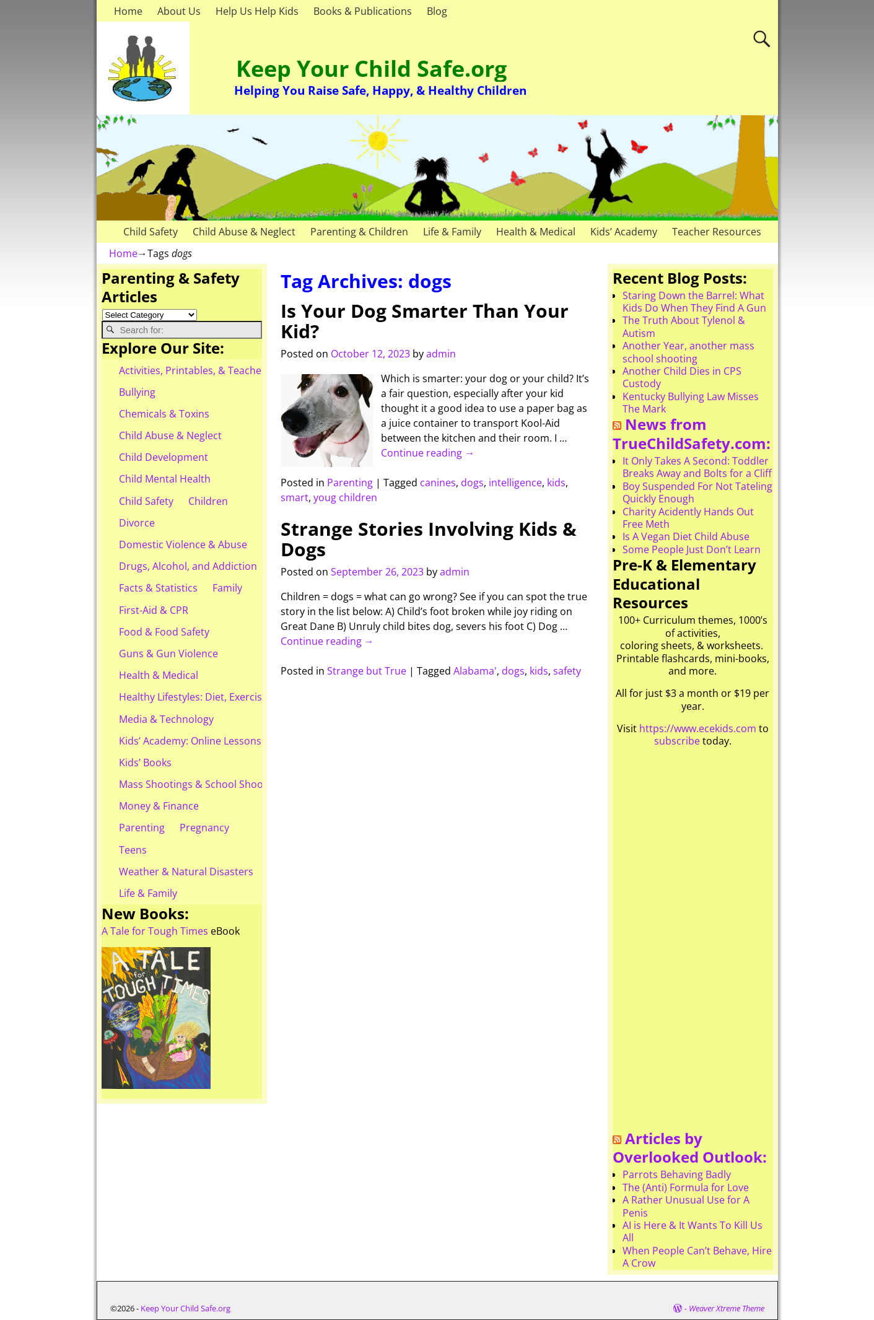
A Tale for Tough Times (155, 931)
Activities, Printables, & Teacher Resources (218, 370)
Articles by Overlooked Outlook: (690, 1148)
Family (227, 588)
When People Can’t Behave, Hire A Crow (697, 1257)
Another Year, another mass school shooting (688, 352)
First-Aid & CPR (153, 610)
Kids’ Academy (623, 231)
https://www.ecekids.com (697, 728)
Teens (133, 850)
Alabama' (475, 671)
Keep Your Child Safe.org (371, 68)
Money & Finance (159, 806)
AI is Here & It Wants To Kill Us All (693, 1231)
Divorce (137, 523)
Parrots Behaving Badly (677, 1174)
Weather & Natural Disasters (186, 871)
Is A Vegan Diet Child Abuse (686, 536)
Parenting (350, 482)
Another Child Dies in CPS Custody (682, 377)
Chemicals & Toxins (164, 414)
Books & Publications (362, 11)
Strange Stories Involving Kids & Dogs (429, 539)
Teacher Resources (716, 231)
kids (556, 482)
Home (128, 11)
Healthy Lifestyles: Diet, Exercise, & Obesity (218, 697)
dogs (472, 482)
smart (294, 497)
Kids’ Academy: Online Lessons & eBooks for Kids (232, 741)
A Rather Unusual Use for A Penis (686, 1206)
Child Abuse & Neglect (244, 231)
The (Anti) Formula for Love (686, 1187)
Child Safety (150, 231)
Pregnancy (204, 827)
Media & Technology (166, 719)
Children (208, 501)
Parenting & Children (359, 231)
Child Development (163, 457)
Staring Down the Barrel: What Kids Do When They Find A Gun (694, 302)
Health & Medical (535, 231)
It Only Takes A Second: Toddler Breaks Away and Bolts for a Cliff (697, 467)
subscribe (677, 741)
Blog (437, 11)
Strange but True (366, 671)
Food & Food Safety (164, 632)
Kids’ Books (145, 762)
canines (438, 482)
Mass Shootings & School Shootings (202, 784)
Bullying (137, 392)
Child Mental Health (165, 479)
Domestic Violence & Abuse (183, 544)
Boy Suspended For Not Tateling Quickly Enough (697, 492)
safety (567, 671)
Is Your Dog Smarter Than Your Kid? (425, 321)
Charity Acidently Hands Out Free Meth (688, 518)
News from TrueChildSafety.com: (692, 433)
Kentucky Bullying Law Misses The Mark (691, 403)
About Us (179, 11)
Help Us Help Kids (257, 11)
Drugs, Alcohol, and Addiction (188, 566)
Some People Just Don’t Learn (692, 549)
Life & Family (452, 231)
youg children (345, 497)
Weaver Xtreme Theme (726, 1308)
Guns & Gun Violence (168, 653)
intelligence (515, 482)
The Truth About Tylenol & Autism (684, 326)
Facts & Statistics (158, 588)
